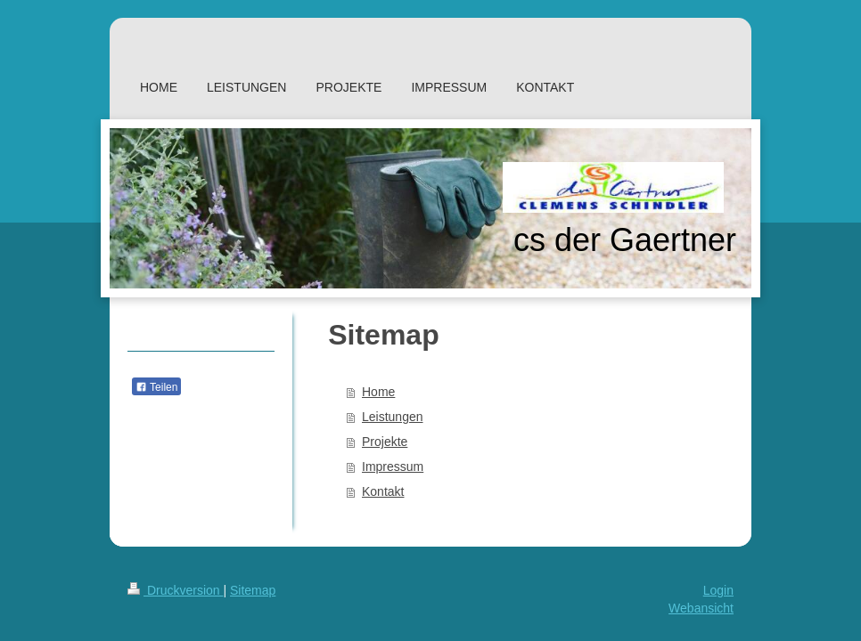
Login (718, 590)
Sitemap (252, 590)
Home (378, 392)
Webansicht (701, 608)
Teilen (156, 387)
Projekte (384, 441)
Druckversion (175, 590)
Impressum (392, 466)
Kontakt (383, 491)
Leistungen (392, 417)
